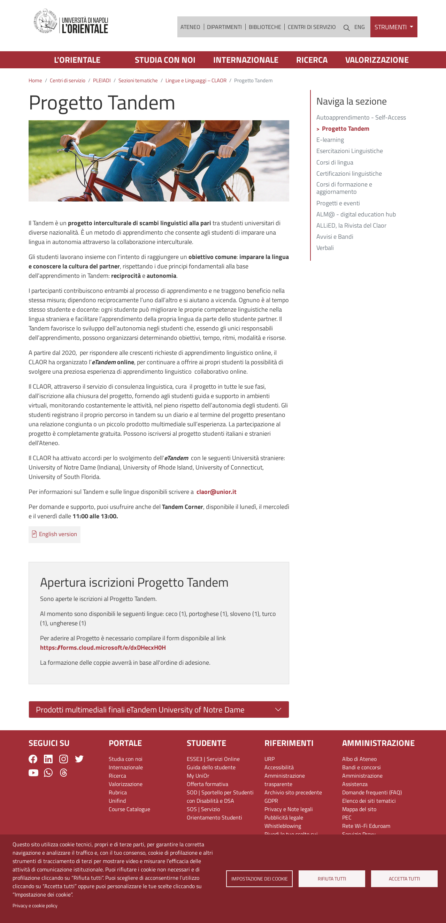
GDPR (271, 800)
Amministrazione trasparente (284, 779)
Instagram (63, 759)
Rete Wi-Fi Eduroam (366, 826)
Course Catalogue (129, 809)
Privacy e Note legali (288, 809)
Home (35, 80)
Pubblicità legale (283, 817)
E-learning (330, 140)
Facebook (33, 759)
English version (58, 534)
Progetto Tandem (345, 129)
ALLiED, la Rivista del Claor (351, 226)
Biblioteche (265, 27)
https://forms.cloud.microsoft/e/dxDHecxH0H (103, 647)
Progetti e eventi (338, 203)
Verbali (325, 248)
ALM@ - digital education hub (356, 215)
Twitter (79, 759)
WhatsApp (48, 772)
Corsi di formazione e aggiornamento (344, 189)
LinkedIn (48, 759)
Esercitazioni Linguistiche (349, 151)
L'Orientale (77, 59)
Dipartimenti (224, 27)
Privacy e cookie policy (35, 905)
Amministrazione (362, 775)
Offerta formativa (207, 784)
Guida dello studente (211, 767)
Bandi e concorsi (361, 767)
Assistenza (355, 784)
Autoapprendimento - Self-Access (361, 118)
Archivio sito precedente (293, 792)
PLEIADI (102, 80)
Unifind (117, 800)
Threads (63, 772)
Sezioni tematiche (138, 80)
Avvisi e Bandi (334, 237)
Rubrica (118, 792)
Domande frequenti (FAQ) (372, 792)
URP (269, 759)
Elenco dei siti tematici (369, 800)
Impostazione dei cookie (259, 878)
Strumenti (391, 27)
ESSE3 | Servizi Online (213, 759)
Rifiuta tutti (332, 878)
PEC (347, 817)
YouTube (33, 773)
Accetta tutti (404, 878)
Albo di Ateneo (359, 759)
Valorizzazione (377, 59)
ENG (359, 27)
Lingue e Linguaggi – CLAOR (196, 80)
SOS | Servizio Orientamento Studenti (214, 813)
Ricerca (312, 59)
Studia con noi (165, 59)
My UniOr (198, 775)
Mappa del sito (359, 809)
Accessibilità (279, 767)
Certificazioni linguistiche (349, 174)
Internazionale (245, 59)
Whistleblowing (282, 826)
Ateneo (190, 27)
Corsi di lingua (334, 163)
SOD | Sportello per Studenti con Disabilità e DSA (220, 796)
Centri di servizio (312, 27)
